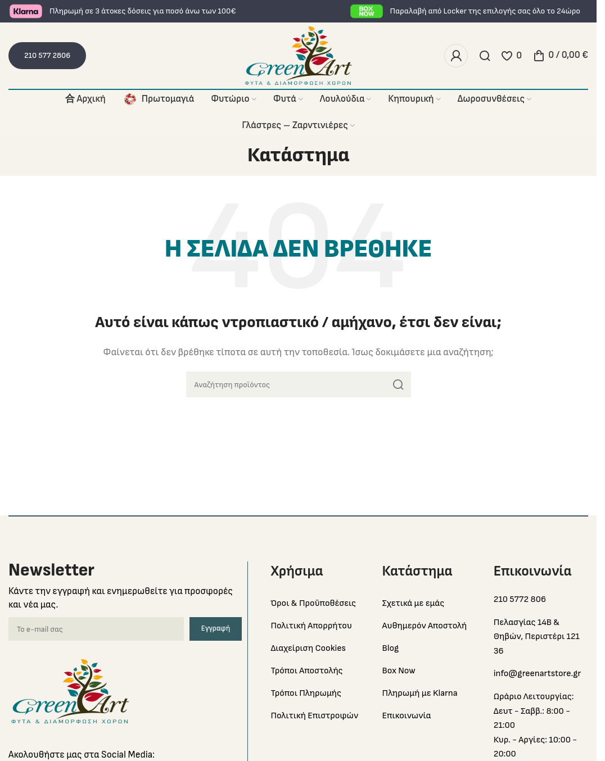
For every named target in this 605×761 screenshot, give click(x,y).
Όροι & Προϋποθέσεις (313, 603)
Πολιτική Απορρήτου (311, 625)
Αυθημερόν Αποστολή (424, 625)
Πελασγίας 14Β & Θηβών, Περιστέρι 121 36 (537, 636)
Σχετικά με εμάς (413, 603)
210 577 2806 (47, 55)
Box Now (399, 670)
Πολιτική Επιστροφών (314, 715)
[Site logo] (298, 55)
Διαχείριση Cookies (308, 648)
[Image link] (70, 691)
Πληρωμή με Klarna (420, 693)
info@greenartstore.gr (537, 673)
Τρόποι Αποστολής (306, 670)
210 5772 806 (520, 599)
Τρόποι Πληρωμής (305, 693)
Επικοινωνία (406, 715)
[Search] (484, 55)
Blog (390, 648)
